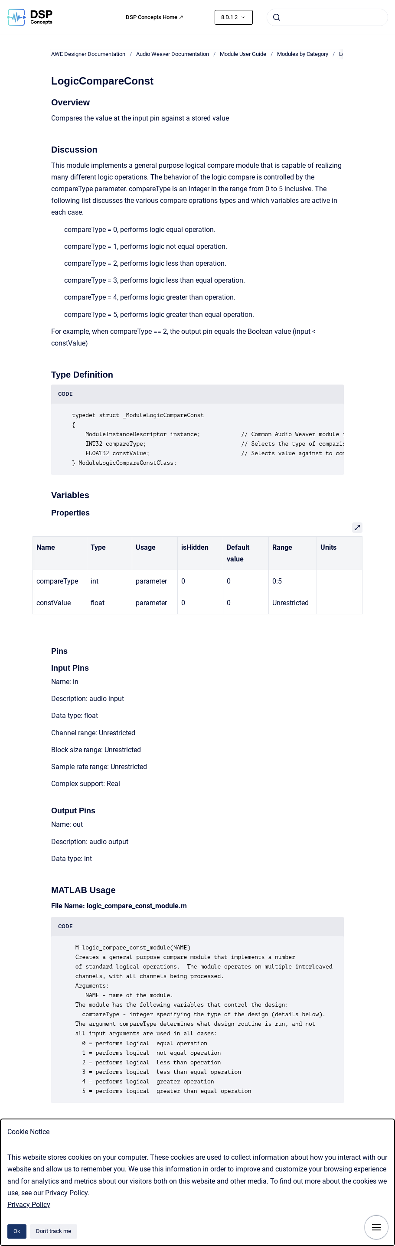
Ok (16, 1231)
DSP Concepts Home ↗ (154, 17)
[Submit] (277, 17)
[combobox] (327, 17)
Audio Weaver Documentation (172, 54)
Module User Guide (243, 54)
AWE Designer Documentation (88, 54)
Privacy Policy (28, 1204)
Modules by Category (302, 54)
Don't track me (53, 1231)
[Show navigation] (376, 1227)
